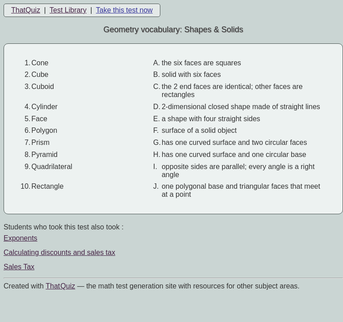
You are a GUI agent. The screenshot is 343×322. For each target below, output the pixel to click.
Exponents (21, 238)
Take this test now (124, 10)
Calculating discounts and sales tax (59, 252)
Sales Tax (19, 267)
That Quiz (60, 286)
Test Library (68, 10)
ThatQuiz (25, 10)
